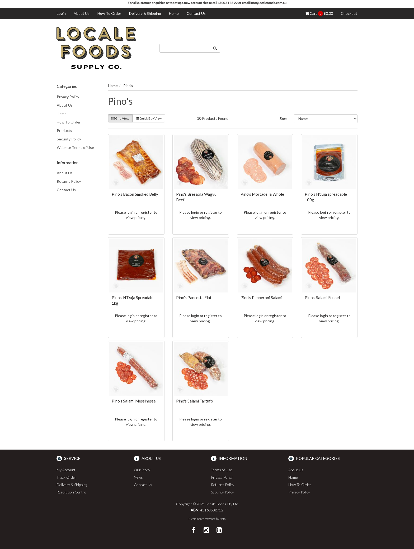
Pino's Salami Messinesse (134, 401)
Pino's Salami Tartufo (194, 401)
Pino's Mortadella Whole (262, 194)
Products (64, 130)
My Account (66, 470)
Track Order (66, 477)
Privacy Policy (68, 96)
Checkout (349, 13)
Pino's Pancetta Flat (193, 297)
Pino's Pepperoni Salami (261, 297)
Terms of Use (221, 470)
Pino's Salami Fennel (322, 297)
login (131, 212)
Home (174, 13)
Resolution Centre (71, 492)
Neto (222, 518)
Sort (283, 118)
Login (61, 13)
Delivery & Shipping (145, 13)
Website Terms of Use (75, 147)
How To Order (109, 13)
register (146, 212)
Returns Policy (69, 181)
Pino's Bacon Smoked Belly (135, 194)
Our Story (142, 470)
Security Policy (69, 139)
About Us (82, 13)
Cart (319, 13)
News (138, 477)
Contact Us (196, 13)
